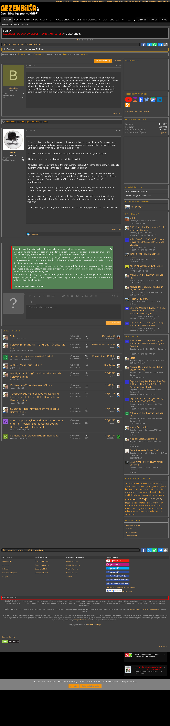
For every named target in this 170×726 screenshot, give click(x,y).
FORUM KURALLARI (154, 1)
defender (130, 492)
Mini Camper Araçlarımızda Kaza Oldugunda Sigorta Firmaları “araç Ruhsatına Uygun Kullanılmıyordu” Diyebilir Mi (36, 423)
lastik (127, 502)
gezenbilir (147, 495)
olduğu (39, 122)
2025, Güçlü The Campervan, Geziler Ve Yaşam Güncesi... (148, 228)
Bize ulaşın (163, 683)
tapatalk (158, 508)
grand (128, 499)
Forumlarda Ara (21, 24)
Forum (7, 19)
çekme (155, 486)
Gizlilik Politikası (72, 605)
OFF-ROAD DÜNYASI (61, 19)
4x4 (133, 483)
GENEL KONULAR (137, 223)
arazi (134, 486)
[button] (21, 19)
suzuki (150, 508)
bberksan (14, 438)
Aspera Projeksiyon (131, 535)
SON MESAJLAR (132, 214)
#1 (120, 66)
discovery (140, 492)
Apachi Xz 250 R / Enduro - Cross (146, 266)
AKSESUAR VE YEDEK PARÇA (142, 250)
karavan (155, 499)
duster (161, 492)
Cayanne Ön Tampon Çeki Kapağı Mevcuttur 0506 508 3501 (146, 324)
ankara (144, 483)
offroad (134, 506)
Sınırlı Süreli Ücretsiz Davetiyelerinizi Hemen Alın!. (148, 706)
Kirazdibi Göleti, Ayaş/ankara (143, 438)
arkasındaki (10, 122)
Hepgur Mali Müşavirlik (133, 525)
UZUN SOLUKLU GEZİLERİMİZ (143, 235)
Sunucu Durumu (8, 673)
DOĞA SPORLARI (112, 19)
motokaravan (145, 503)
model (135, 503)
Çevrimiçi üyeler (133, 187)
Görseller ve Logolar (9, 609)
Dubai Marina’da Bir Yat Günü (144, 450)
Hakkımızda (7, 597)
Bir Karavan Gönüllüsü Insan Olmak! (31, 385)
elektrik (128, 495)
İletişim (5, 613)
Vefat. (13, 336)
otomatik (143, 506)
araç (159, 483)
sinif (45, 122)
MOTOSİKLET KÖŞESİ (139, 271)
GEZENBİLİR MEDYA (113, 1)
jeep (134, 499)
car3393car (111, 438)
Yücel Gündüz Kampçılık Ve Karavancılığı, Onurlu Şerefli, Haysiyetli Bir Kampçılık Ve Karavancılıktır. (35, 397)
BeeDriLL (24, 54)
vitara (141, 511)
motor (156, 502)
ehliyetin (21, 122)
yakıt (152, 511)
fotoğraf (137, 495)
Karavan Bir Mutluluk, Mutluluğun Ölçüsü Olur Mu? (146, 288)
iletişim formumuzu (81, 656)
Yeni (16, 19)
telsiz (127, 511)
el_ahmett (137, 206)
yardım (159, 511)
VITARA (133, 472)
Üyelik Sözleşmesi (73, 601)
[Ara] (164, 19)
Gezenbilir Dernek (42, 601)
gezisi (161, 495)
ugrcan (163, 132)
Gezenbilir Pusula (42, 597)
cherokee (160, 489)
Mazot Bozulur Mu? (140, 299)
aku (137, 483)
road (158, 506)
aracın (128, 486)
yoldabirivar (110, 338)
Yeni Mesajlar (6, 24)
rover (127, 508)
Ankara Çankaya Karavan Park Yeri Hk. (32, 356)
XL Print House (130, 529)
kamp (142, 499)
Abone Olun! (119, 628)
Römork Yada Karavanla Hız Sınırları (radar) (35, 435)
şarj (138, 508)
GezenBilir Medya (94, 661)
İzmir (22, 98)
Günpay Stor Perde (131, 532)
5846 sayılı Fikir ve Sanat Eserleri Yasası (145, 646)
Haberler (5, 605)
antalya (151, 483)
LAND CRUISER (136, 262)
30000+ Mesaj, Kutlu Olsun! (26, 365)
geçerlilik (30, 122)
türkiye (134, 511)
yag (147, 511)
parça (152, 506)
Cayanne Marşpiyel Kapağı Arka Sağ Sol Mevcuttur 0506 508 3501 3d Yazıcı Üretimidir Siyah (148, 311)
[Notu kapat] (164, 691)
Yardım (69, 613)
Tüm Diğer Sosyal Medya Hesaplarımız (121, 624)
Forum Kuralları (72, 597)
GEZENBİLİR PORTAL (79, 1)
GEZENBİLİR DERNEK (96, 1)
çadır (148, 486)
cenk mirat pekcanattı (144, 489)
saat (134, 508)
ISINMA (133, 304)
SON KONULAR (132, 336)
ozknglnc (14, 359)
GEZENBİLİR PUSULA (63, 1)
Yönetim (5, 601)
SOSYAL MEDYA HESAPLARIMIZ (134, 1)
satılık (143, 508)
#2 (120, 130)
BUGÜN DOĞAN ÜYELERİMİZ (138, 201)
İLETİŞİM (166, 1)
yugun (12, 339)
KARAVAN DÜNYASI (34, 19)
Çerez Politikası (72, 609)
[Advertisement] (61, 468)
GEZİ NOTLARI (136, 458)
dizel (148, 492)
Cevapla (117, 113)
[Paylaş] (116, 65)
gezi (155, 495)
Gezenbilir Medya (41, 605)
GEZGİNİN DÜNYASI (87, 19)
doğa (154, 492)
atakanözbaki (15, 430)
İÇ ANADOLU (135, 446)
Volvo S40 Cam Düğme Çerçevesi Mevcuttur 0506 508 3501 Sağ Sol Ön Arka (147, 242)
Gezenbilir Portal (41, 609)
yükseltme (130, 514)
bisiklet (141, 486)
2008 (127, 483)
